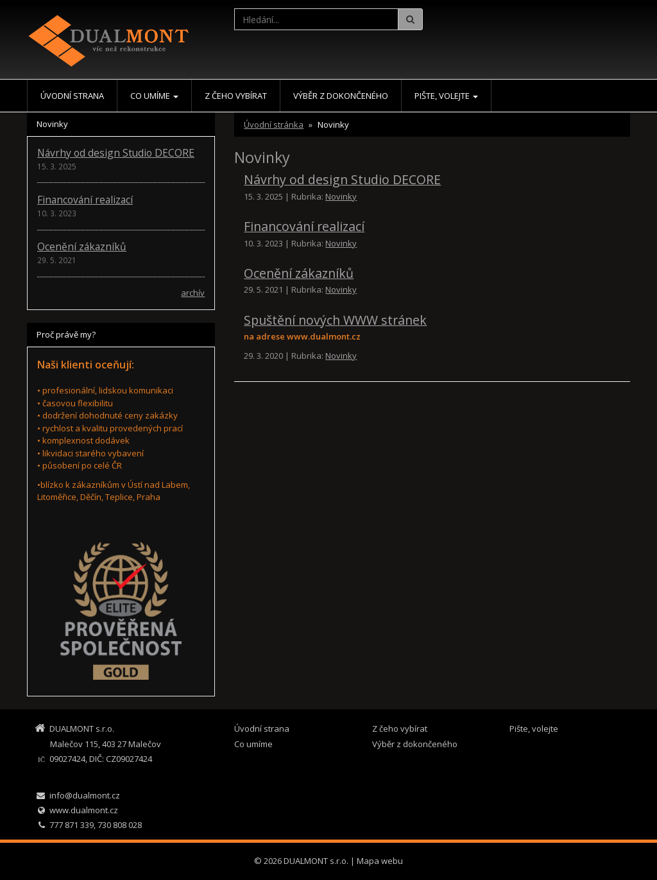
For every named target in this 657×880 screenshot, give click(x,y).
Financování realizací (304, 226)
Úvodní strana (72, 95)
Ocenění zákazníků (299, 273)
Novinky (341, 196)
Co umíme (154, 95)
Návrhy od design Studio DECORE (342, 179)
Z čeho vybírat (236, 95)
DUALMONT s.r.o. (316, 861)
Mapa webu (380, 861)
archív (193, 292)
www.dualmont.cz (83, 810)
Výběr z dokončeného (340, 95)
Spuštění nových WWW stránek (335, 320)
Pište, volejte (446, 95)
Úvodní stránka (273, 124)
